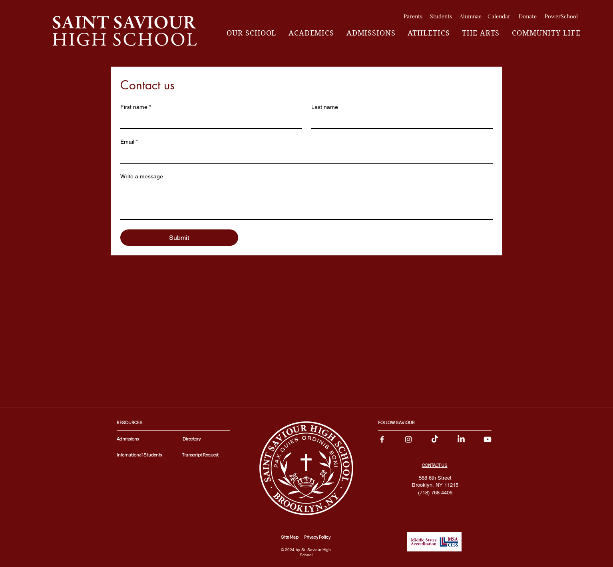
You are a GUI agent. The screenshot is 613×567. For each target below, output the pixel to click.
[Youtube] (487, 439)
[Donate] (527, 16)
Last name (324, 107)
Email (129, 141)
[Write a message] (306, 201)
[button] (251, 33)
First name (135, 107)
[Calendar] (498, 16)
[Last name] (399, 121)
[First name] (208, 121)
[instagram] (408, 439)
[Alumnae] (470, 16)
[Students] (441, 16)
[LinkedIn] (461, 439)
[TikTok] (434, 439)
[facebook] (382, 439)
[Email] (304, 155)
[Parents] (413, 16)
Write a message (141, 176)
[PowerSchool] (561, 16)
